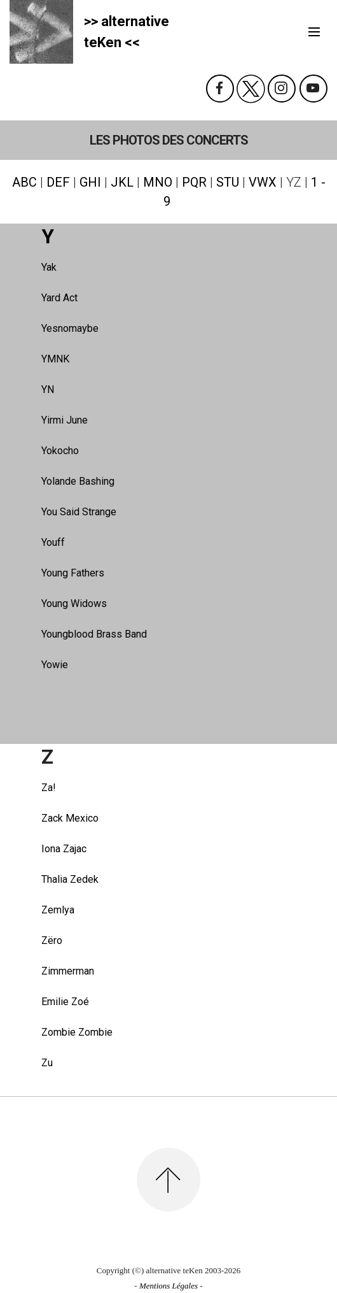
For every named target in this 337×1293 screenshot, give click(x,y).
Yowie (54, 665)
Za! (48, 788)
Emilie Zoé (65, 1002)
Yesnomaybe (70, 328)
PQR (194, 182)
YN (47, 389)
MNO (157, 182)
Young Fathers (72, 573)
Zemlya (57, 910)
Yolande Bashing (77, 481)
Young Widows (74, 603)
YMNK (55, 359)
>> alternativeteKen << (126, 31)
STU (227, 182)
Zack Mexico (70, 818)
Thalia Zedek (70, 879)
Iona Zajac (63, 849)
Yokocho (60, 451)
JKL (122, 182)
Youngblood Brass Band (94, 634)
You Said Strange (78, 512)
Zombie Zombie (77, 1032)
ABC (24, 182)
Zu (47, 1063)
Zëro (51, 940)
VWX (263, 182)
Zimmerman (67, 971)
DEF (58, 182)
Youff (53, 542)
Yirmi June (64, 420)
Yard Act (59, 298)
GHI (90, 182)
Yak (49, 267)
